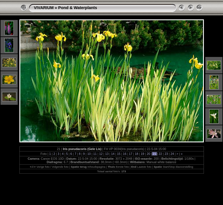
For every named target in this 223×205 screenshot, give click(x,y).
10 (89, 153)
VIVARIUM (44, 7)
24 (172, 153)
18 (136, 153)
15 (118, 153)
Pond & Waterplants (77, 7)
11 (94, 153)
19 (142, 153)
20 (148, 153)
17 (130, 153)
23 (166, 153)
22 (160, 153)
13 (106, 153)
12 (100, 153)
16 (124, 153)
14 (112, 153)
